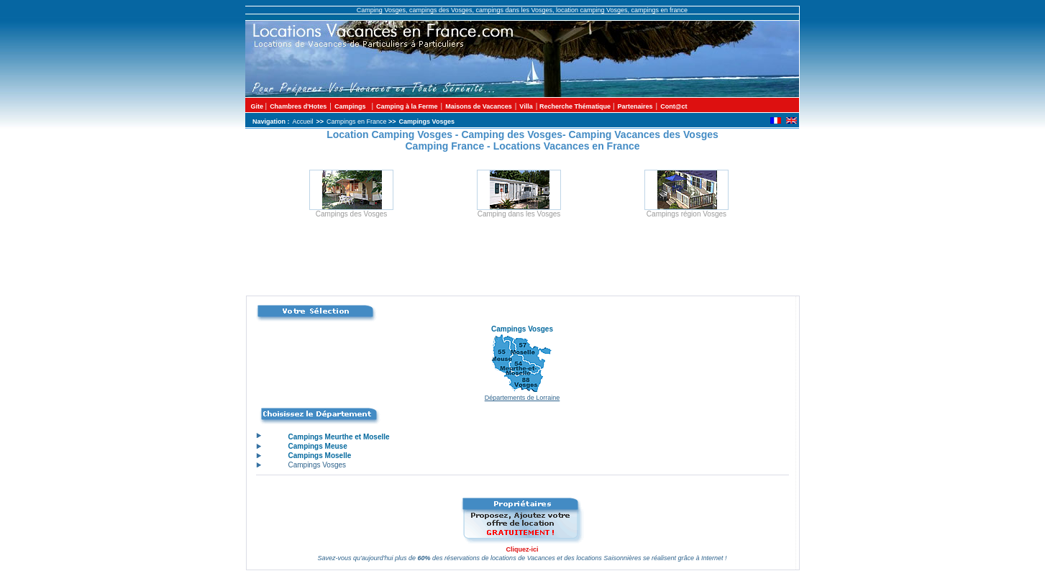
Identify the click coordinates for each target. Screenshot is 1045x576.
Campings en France (357, 121)
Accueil (303, 121)
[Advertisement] (523, 263)
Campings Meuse (317, 446)
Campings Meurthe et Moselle (338, 437)
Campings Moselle (319, 456)
